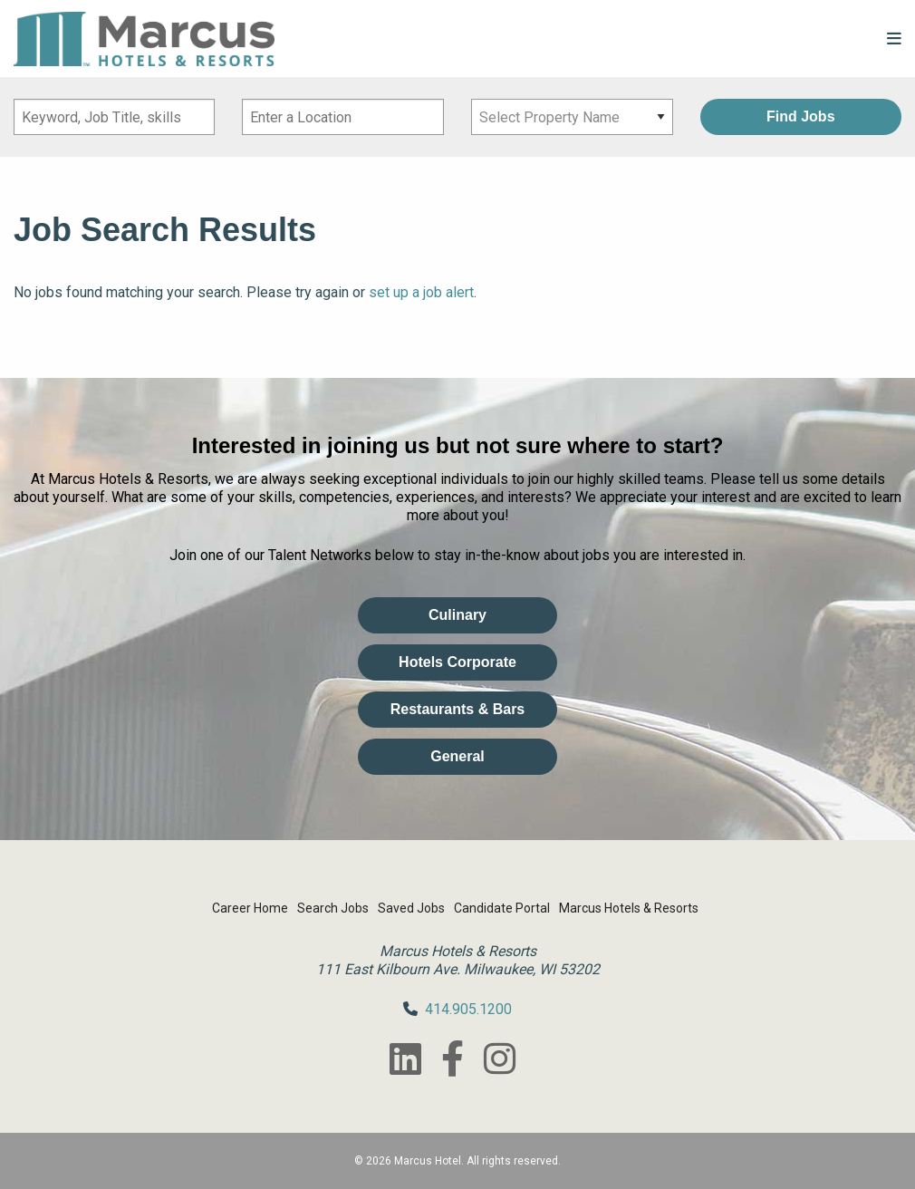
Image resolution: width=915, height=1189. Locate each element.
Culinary (457, 615)
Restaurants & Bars (457, 709)
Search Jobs (333, 908)
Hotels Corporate (457, 662)
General (457, 756)
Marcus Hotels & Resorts (628, 908)
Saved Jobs (411, 908)
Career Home (250, 908)
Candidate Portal (502, 908)
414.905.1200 (468, 1009)
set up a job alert (421, 292)
